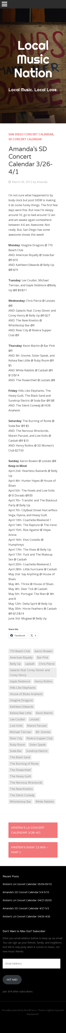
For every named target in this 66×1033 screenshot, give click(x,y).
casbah (29, 664)
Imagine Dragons (21, 700)
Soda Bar (16, 751)
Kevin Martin (44, 713)
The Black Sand (20, 757)
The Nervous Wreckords (26, 783)
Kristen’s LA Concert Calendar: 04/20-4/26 (26, 916)
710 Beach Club (20, 651)
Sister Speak (37, 745)
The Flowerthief (20, 770)
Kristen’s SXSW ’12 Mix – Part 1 (29, 850)
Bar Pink (42, 657)
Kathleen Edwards (21, 707)
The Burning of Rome (24, 764)
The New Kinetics (21, 789)
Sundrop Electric (37, 751)
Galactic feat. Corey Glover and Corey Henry (30, 672)
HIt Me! (12, 980)
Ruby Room (17, 745)
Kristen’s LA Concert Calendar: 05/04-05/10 (27, 884)
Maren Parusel (37, 726)
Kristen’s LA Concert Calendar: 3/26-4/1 (27, 830)
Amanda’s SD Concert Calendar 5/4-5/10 (26, 892)
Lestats (34, 719)
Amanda (42, 182)
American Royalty (21, 657)
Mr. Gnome (43, 732)
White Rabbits (45, 801)
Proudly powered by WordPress (19, 1010)
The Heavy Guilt (20, 776)
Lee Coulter (17, 719)
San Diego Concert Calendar (30, 134)
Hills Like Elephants (23, 688)
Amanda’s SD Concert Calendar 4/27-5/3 (26, 908)
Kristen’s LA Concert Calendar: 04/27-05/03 (27, 900)
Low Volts (16, 726)
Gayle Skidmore (20, 681)
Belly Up (15, 664)
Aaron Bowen (43, 651)
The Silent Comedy (22, 795)
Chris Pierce (47, 664)
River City (16, 738)
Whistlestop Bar (20, 801)
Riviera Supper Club (40, 738)
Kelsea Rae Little (21, 713)
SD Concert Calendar (25, 139)
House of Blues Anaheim (26, 694)
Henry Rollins (43, 681)
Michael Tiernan (20, 732)
